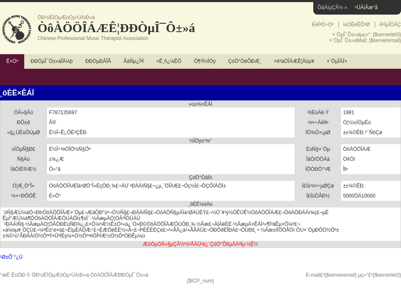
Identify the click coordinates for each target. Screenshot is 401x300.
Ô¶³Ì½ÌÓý (205, 61)
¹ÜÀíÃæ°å (366, 7)
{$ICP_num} (200, 281)
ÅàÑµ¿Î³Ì (134, 61)
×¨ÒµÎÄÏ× (337, 61)
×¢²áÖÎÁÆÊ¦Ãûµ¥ (294, 61)
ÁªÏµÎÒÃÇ (390, 25)
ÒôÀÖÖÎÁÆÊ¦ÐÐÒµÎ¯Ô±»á (116, 28)
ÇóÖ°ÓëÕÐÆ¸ (244, 61)
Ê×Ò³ (12, 61)
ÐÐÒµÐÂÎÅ (98, 61)
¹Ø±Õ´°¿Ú (11, 257)
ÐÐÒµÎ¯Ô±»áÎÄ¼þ (51, 61)
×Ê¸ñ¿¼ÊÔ (168, 61)
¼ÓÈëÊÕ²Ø (356, 25)
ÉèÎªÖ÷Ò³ (323, 25)
